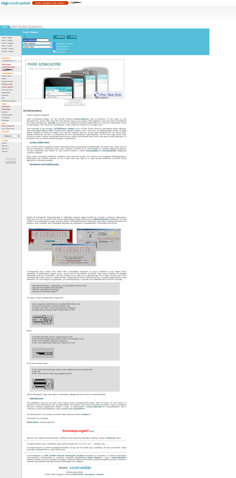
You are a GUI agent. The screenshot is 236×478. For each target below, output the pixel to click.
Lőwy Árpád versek (8, 129)
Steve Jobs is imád (44, 131)
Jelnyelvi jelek (60, 52)
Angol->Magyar (31, 32)
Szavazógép (6, 117)
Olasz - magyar (7, 46)
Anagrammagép (7, 115)
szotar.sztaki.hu (81, 119)
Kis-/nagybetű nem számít (64, 43)
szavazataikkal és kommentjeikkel (101, 151)
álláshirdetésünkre (101, 219)
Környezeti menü (7, 90)
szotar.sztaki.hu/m (39, 142)
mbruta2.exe (36, 398)
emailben (85, 414)
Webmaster (63, 468)
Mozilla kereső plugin (9, 101)
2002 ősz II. (5, 149)
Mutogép (4, 112)
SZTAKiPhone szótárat (64, 129)
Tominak (51, 123)
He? (92, 431)
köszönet (100, 474)
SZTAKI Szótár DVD (8, 126)
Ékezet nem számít (62, 46)
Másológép (5, 120)
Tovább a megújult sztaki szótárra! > (50, 3)
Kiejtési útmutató (7, 81)
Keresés (60, 37)
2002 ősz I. (5, 146)
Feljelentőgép (6, 109)
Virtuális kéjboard (7, 87)
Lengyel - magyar (8, 51)
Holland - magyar (8, 48)
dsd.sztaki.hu (90, 474)
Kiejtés (4, 79)
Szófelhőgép (6, 106)
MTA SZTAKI (50, 456)
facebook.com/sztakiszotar (44, 164)
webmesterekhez (119, 458)
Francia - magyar (7, 43)
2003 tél (4, 143)
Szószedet (5, 95)
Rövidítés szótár (7, 84)
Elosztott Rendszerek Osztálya (70, 456)
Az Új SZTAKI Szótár (8, 67)
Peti (95, 123)
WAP (3, 98)
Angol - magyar (7, 37)
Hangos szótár (6, 76)
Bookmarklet (6, 92)
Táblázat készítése (62, 49)
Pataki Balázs (33, 422)
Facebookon (78, 409)
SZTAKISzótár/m (32, 110)
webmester (111, 438)
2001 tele (4, 151)
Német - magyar (7, 40)
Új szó (73, 37)
